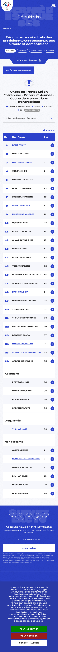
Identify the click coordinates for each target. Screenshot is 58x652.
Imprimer (49, 130)
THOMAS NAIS (19, 429)
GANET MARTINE (21, 206)
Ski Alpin (10, 51)
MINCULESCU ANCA (22, 344)
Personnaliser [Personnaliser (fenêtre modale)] (29, 643)
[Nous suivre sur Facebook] (12, 516)
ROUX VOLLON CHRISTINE (26, 459)
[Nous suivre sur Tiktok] (37, 516)
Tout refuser (28, 636)
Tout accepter (29, 629)
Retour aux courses (18, 70)
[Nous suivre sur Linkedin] (45, 516)
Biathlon (22, 51)
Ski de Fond (36, 51)
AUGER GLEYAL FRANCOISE (26, 352)
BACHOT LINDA (20, 292)
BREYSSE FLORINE (22, 162)
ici (30, 562)
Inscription (29, 548)
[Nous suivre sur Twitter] (20, 516)
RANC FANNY (19, 145)
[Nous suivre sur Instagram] (29, 516)
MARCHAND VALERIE (23, 214)
